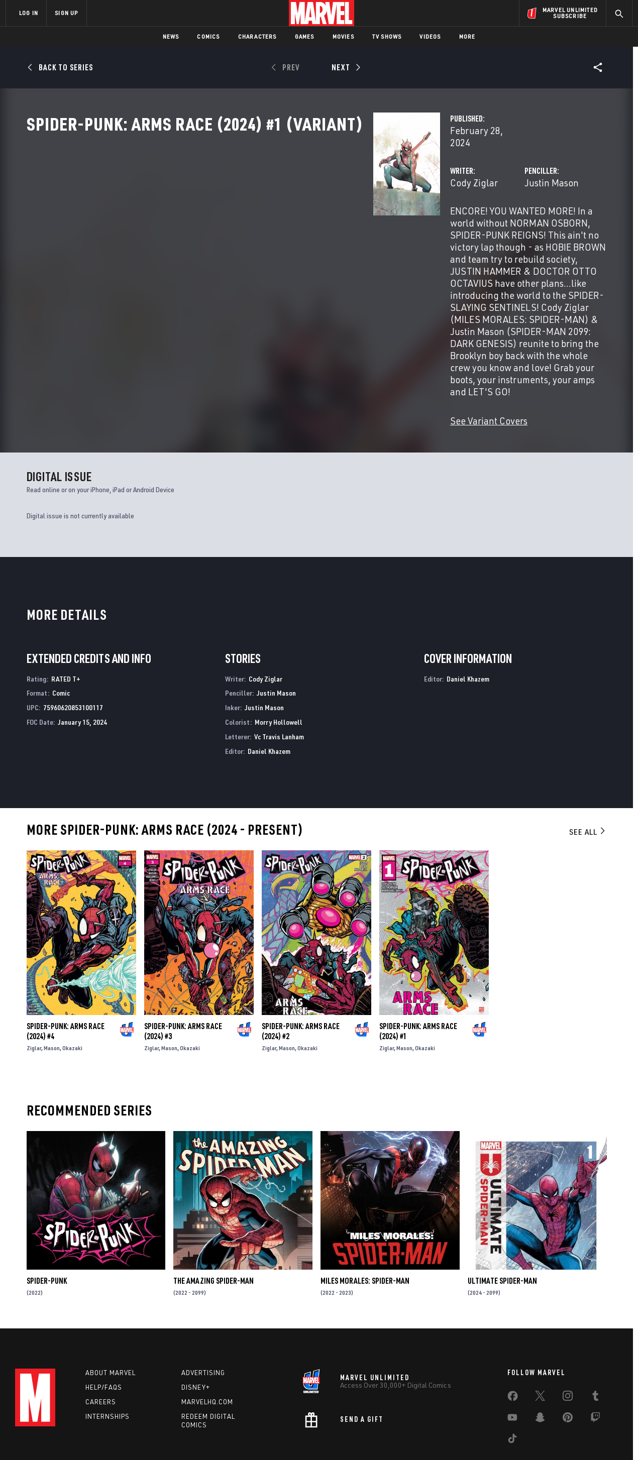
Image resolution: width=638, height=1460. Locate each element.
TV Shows (387, 36)
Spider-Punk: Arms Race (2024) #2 (301, 979)
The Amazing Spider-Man (213, 1229)
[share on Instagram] (568, 1351)
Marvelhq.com (207, 1355)
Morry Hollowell (278, 670)
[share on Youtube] (512, 1373)
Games (304, 36)
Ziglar (34, 996)
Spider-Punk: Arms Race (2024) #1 (418, 979)
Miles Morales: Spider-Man (365, 1229)
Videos (430, 36)
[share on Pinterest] (568, 1373)
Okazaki (72, 996)
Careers (100, 1355)
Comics (208, 36)
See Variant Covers (246, 332)
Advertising (203, 1326)
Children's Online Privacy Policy (351, 1436)
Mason (52, 996)
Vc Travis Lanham (279, 685)
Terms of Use (82, 1436)
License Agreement (429, 1436)
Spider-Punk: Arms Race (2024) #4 (65, 979)
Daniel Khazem (269, 699)
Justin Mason (430, 214)
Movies (343, 36)
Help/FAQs (103, 1340)
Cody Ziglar (231, 214)
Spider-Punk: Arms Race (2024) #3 (183, 979)
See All (587, 780)
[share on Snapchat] (540, 1373)
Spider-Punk (47, 1229)
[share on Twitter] (540, 1351)
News (171, 36)
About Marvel (110, 1326)
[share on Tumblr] (595, 1351)
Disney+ (195, 1340)
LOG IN (28, 13)
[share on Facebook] (512, 1351)
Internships (107, 1369)
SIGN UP (66, 13)
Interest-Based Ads (492, 1436)
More (467, 36)
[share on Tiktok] (512, 1394)
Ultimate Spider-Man (502, 1229)
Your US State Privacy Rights (195, 1436)
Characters (257, 36)
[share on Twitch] (595, 1373)
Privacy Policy (128, 1436)
